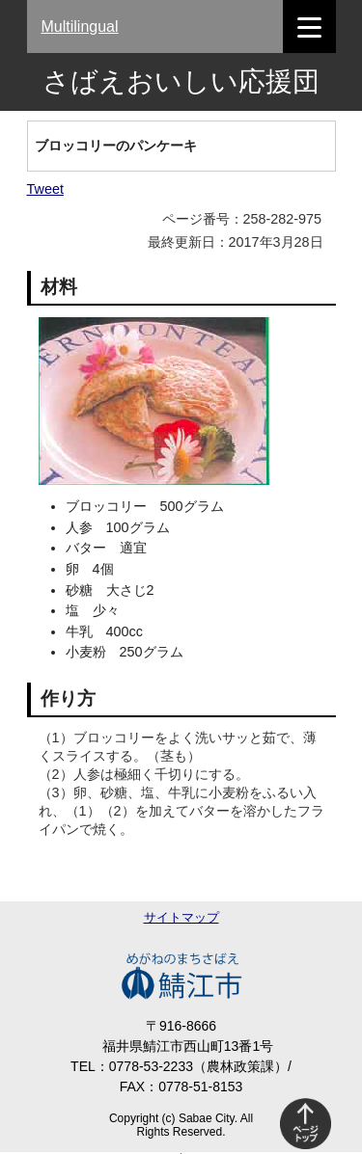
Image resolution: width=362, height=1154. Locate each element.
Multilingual (80, 26)
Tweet (45, 189)
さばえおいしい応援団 (181, 81)
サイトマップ (181, 917)
